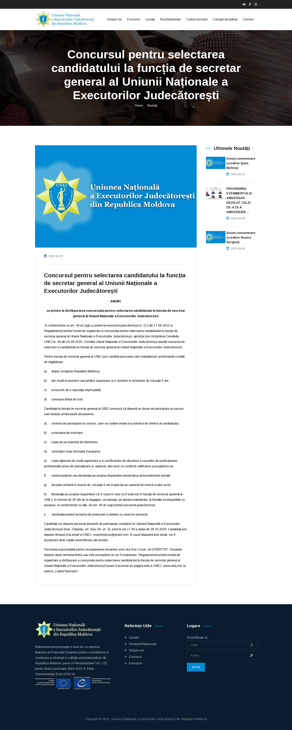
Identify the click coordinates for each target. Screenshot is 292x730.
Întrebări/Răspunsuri (142, 644)
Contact (248, 19)
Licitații (150, 19)
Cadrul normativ (197, 19)
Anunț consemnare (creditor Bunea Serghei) (240, 237)
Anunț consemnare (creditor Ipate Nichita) (240, 163)
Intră (196, 667)
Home (139, 105)
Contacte (135, 656)
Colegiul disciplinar (225, 19)
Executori (133, 19)
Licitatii (134, 637)
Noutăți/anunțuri (170, 19)
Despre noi (114, 19)
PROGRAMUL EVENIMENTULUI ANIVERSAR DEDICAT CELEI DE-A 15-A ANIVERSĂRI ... (239, 200)
